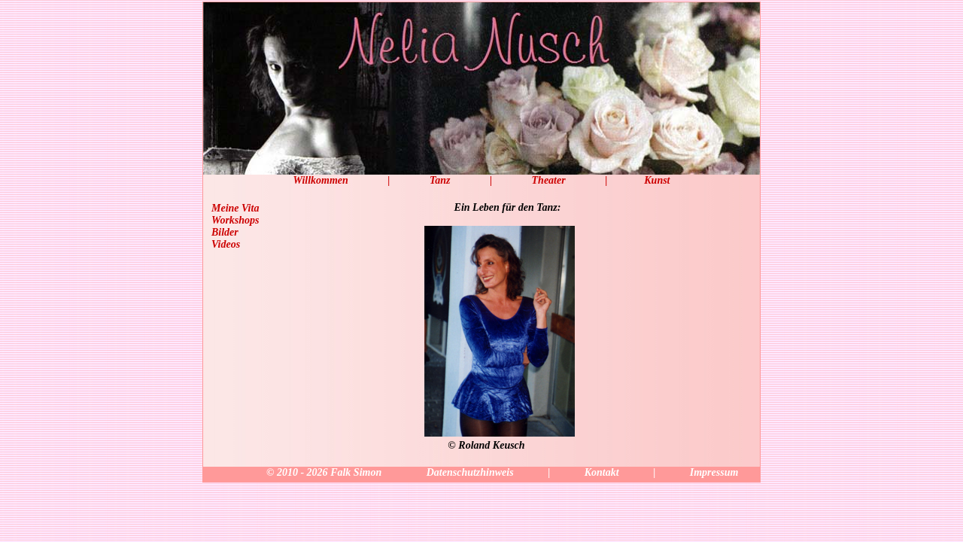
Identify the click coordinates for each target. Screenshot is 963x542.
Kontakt (602, 472)
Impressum (714, 472)
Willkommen (320, 180)
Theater (549, 180)
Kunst (657, 180)
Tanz (440, 180)
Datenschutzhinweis (470, 472)
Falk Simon (355, 472)
